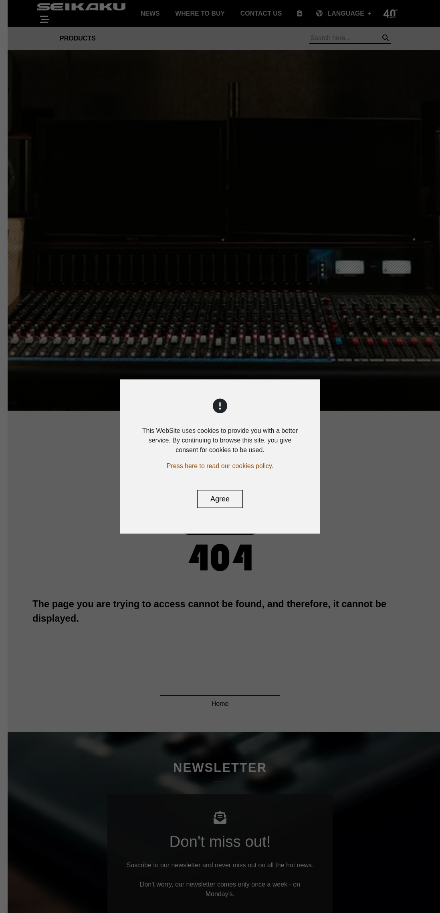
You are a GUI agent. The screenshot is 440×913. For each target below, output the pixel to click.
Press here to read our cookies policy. (220, 466)
